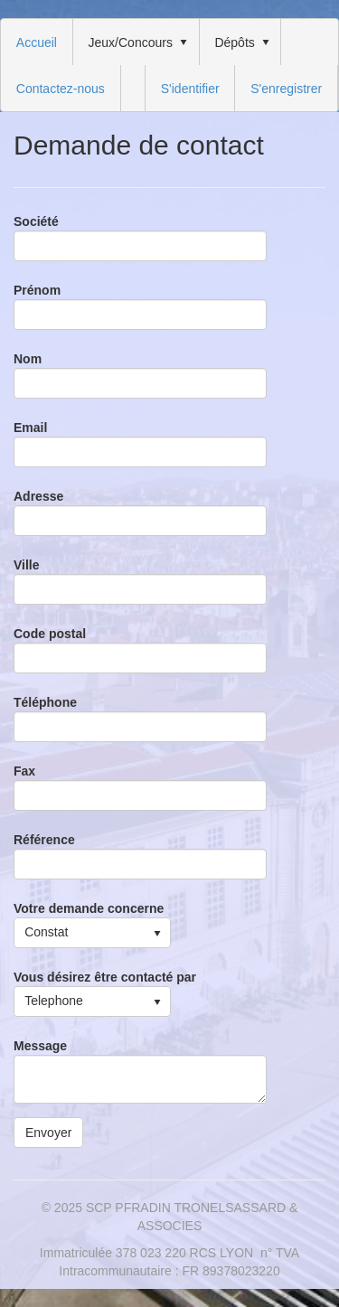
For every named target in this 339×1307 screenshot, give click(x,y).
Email (30, 427)
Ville (27, 565)
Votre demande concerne (89, 908)
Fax (24, 771)
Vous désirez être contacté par (105, 977)
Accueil (36, 42)
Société (36, 221)
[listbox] (92, 932)
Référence (44, 839)
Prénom (37, 290)
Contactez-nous (60, 88)
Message (40, 1046)
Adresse (38, 496)
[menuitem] (37, 42)
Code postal (50, 633)
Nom (28, 359)
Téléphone (45, 702)
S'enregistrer (286, 88)
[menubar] (169, 65)
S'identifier (190, 88)
